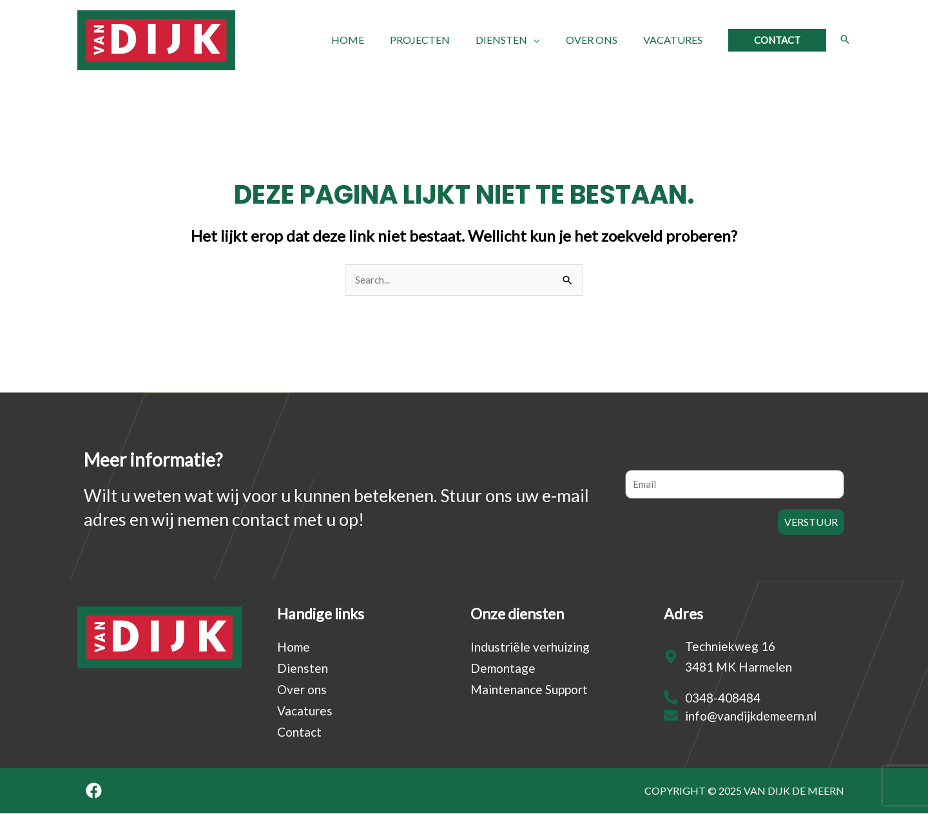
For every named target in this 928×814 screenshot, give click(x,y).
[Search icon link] (845, 40)
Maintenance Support (529, 690)
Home (293, 647)
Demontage (503, 668)
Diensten (302, 668)
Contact (299, 732)
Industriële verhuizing (530, 647)
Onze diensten (517, 614)
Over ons (302, 690)
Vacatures (305, 711)
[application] (546, 40)
